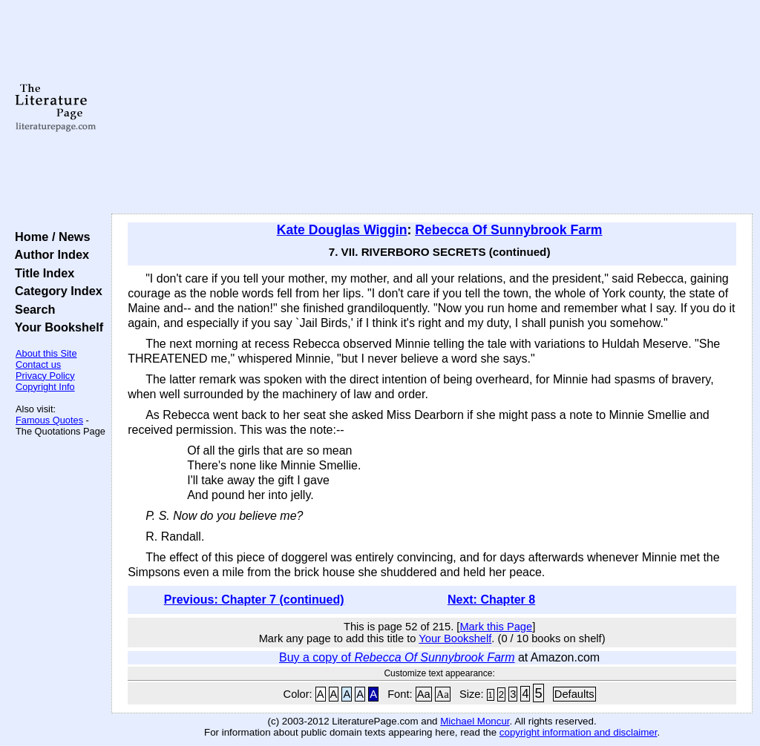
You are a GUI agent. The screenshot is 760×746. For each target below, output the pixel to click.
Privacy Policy (45, 375)
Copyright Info (45, 386)
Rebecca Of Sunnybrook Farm (508, 229)
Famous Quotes (49, 420)
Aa (423, 694)
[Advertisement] (432, 107)
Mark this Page (495, 627)
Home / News (49, 236)
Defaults (574, 694)
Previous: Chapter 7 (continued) (254, 599)
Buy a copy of (396, 657)
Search (31, 309)
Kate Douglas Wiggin (342, 229)
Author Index (48, 254)
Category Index (55, 290)
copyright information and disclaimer (578, 732)
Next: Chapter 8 (491, 599)
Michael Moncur (474, 721)
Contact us (38, 364)
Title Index (41, 273)
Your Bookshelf (55, 327)
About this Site (46, 353)
